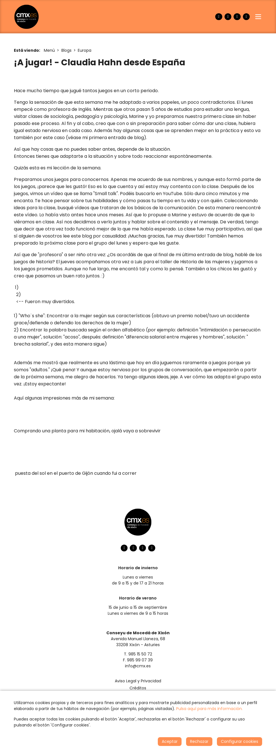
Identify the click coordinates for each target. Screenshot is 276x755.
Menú (49, 50)
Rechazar (199, 741)
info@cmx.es (138, 666)
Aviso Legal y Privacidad (138, 681)
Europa (84, 50)
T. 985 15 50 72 (138, 654)
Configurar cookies (239, 741)
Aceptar (170, 741)
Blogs (66, 50)
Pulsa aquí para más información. (209, 708)
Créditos (138, 688)
